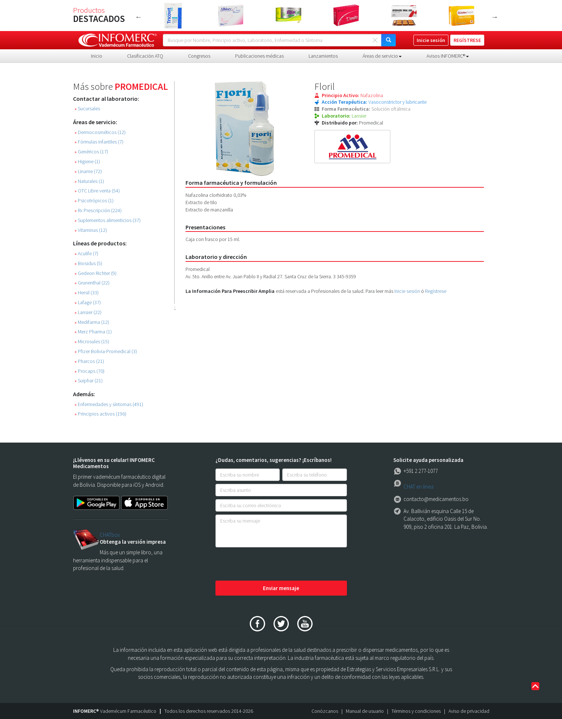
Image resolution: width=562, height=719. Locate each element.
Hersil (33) (86, 293)
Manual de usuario (365, 711)
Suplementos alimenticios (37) (107, 220)
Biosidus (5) (88, 263)
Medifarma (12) (91, 322)
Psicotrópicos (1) (94, 201)
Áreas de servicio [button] (382, 56)
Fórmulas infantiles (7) (98, 142)
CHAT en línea (418, 486)
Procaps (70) (89, 371)
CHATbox (110, 534)
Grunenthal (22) (92, 283)
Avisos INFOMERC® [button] (448, 56)
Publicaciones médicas (259, 56)
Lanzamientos (323, 56)
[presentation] (270, 564)
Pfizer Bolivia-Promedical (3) (105, 351)
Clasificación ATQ (145, 56)
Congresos (199, 56)
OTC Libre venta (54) (97, 191)
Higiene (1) (87, 161)
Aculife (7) (86, 253)
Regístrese (435, 291)
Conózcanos (324, 711)
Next (494, 16)
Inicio (96, 56)
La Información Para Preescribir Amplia (230, 291)
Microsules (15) (91, 342)
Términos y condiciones (416, 711)
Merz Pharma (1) (93, 332)
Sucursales (87, 109)
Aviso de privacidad (468, 711)
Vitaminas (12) (90, 230)
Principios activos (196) (100, 414)
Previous (138, 16)
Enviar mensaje (281, 588)
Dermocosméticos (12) (100, 132)
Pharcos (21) (89, 361)
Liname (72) (88, 171)
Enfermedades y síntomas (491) (108, 404)
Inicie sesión (407, 291)
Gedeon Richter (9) (95, 273)
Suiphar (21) (88, 381)
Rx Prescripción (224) (98, 210)
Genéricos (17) (91, 152)
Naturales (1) (89, 181)
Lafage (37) (87, 302)
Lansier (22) (88, 312)
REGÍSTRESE (467, 40)
